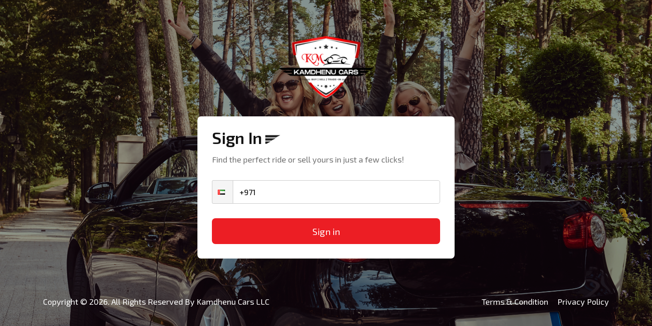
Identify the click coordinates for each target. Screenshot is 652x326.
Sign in (326, 231)
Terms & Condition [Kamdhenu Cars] (515, 302)
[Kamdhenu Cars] (326, 67)
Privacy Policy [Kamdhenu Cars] (583, 302)
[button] (222, 192)
